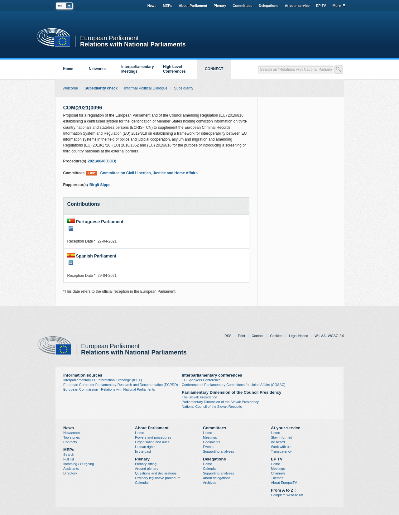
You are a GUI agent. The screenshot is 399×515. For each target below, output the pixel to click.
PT (71, 228)
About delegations (216, 478)
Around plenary (146, 468)
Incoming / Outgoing (78, 464)
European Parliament (109, 38)
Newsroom (71, 433)
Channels (278, 473)
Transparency (281, 451)
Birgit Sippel (100, 185)
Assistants (71, 468)
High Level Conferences (174, 69)
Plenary (220, 5)
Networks (97, 69)
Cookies (276, 336)
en (60, 5)
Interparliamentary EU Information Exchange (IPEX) (102, 380)
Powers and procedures (153, 437)
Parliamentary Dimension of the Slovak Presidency (220, 402)
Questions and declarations (155, 473)
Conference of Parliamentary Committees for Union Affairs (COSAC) (233, 385)
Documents (211, 442)
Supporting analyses (218, 451)
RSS (228, 336)
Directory (70, 473)
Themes (277, 478)
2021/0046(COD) (102, 161)
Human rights (145, 447)
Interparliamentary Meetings (137, 69)
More (337, 5)
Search (68, 454)
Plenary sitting (145, 464)
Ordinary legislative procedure (157, 478)
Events (208, 447)
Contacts (70, 442)
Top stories (71, 437)
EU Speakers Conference (201, 380)
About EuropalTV (284, 482)
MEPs (167, 5)
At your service (297, 5)
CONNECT (214, 69)
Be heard (278, 442)
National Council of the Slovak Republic (212, 406)
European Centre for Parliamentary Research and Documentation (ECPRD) (120, 385)
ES (71, 262)
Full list (68, 459)
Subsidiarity (183, 88)
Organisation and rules (152, 442)
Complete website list (287, 495)
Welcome (70, 88)
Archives (209, 482)
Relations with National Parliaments (133, 44)
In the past (143, 451)
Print (241, 336)
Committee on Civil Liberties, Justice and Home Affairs (142, 173)
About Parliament (193, 5)
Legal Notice (298, 336)
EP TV (321, 5)
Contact (257, 336)
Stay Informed (281, 437)
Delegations (268, 5)
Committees (242, 5)
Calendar (142, 482)
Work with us (281, 447)
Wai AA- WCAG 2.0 (329, 336)
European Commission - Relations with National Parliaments (109, 389)
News (151, 5)
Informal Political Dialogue (145, 88)
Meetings (210, 437)
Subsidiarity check (101, 88)
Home (68, 69)
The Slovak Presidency (199, 397)
